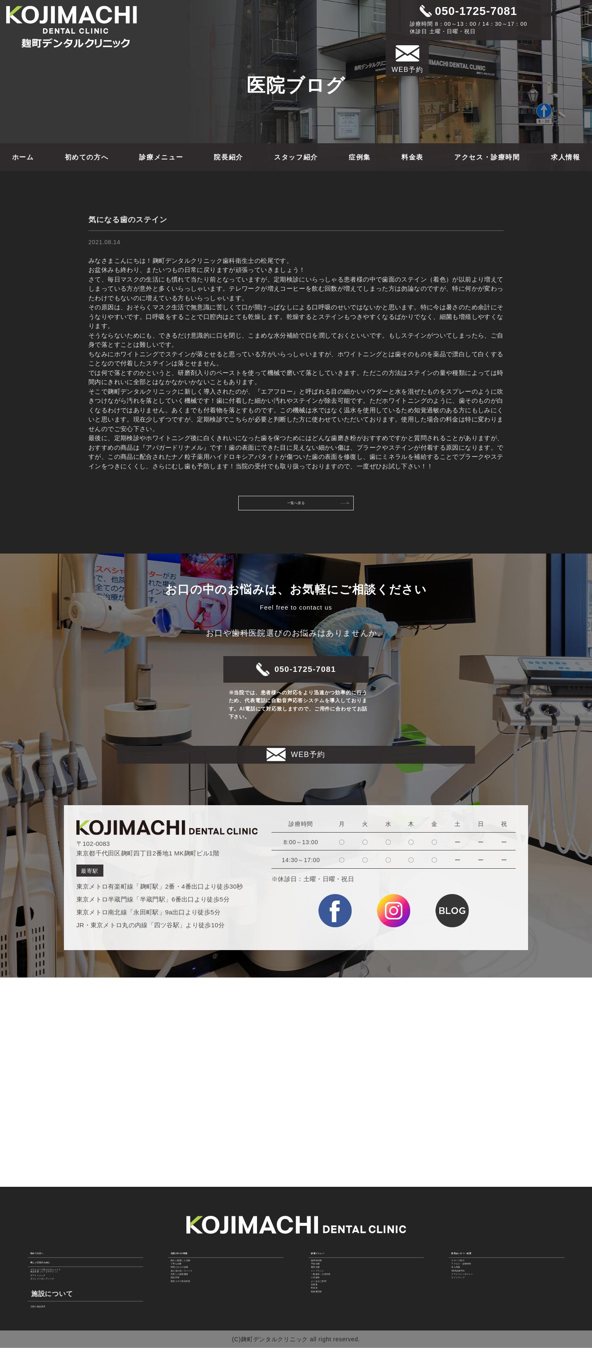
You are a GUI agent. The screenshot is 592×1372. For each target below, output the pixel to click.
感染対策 (183, 1287)
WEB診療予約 (471, 1266)
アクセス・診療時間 (487, 157)
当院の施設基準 (52, 1317)
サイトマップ (470, 1287)
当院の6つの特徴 (197, 1220)
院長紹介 (228, 157)
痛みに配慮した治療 (198, 1235)
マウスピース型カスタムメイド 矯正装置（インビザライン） (74, 1260)
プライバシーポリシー (482, 1277)
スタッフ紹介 (296, 157)
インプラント (330, 1266)
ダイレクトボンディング (64, 1284)
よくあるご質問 (333, 1297)
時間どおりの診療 (195, 1256)
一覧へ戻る (314, 506)
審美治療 (324, 1256)
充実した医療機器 (195, 1277)
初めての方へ (87, 157)
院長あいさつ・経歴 (483, 1220)
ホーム (23, 157)
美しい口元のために (62, 1241)
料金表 (412, 157)
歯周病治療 (327, 1235)
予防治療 (324, 1246)
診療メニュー (161, 157)
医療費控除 (327, 1328)
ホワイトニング (52, 1274)
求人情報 (565, 157)
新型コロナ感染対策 (198, 1297)
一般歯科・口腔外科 (339, 1277)
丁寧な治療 (186, 1246)
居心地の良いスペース (201, 1266)
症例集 (360, 157)
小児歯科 (324, 1287)
